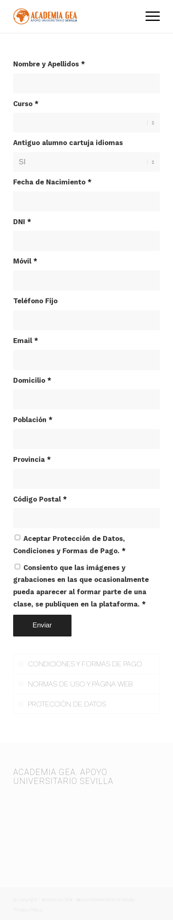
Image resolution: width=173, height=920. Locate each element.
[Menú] (148, 16)
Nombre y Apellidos (49, 64)
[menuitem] (148, 16)
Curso (26, 104)
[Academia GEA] (72, 16)
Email (25, 341)
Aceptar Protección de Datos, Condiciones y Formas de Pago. (69, 545)
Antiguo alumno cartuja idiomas (68, 143)
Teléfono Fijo (35, 301)
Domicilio (32, 380)
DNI (22, 222)
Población (33, 420)
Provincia (32, 459)
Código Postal (40, 499)
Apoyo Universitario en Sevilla (105, 899)
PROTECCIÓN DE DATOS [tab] (62, 704)
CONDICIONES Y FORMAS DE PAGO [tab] (80, 663)
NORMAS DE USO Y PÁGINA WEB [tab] (75, 683)
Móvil (25, 261)
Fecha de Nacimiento (52, 182)
